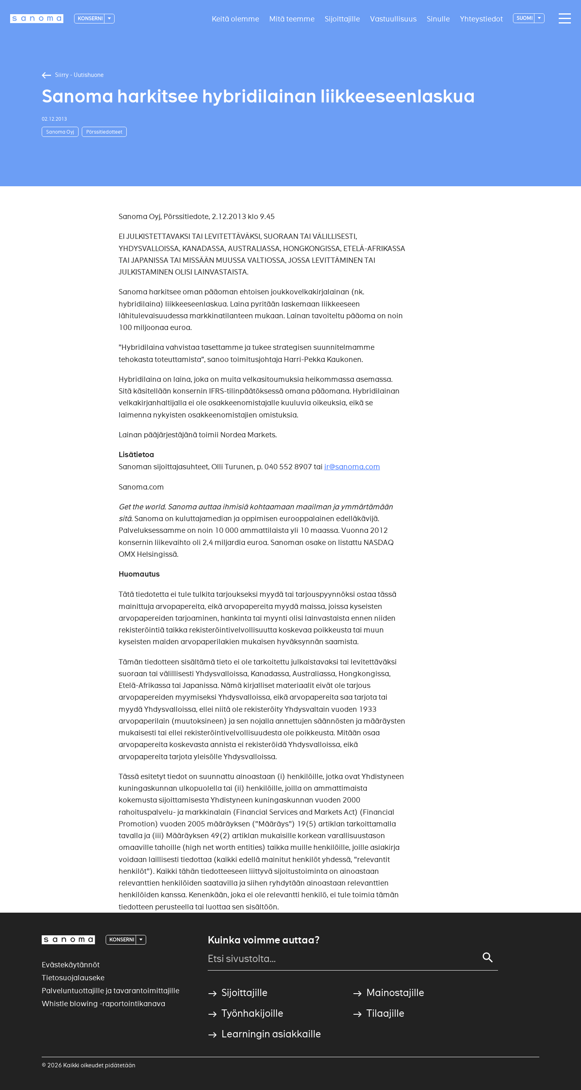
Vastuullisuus (393, 18)
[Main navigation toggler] (563, 19)
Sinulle (438, 18)
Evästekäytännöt (71, 964)
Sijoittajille (342, 18)
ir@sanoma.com (352, 466)
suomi (525, 18)
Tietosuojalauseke (73, 977)
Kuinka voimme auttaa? (263, 940)
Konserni (90, 18)
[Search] (488, 957)
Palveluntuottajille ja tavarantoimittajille (110, 990)
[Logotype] (37, 18)
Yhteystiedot (481, 18)
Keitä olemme (235, 18)
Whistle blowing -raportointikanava (103, 1003)
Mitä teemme (292, 18)
